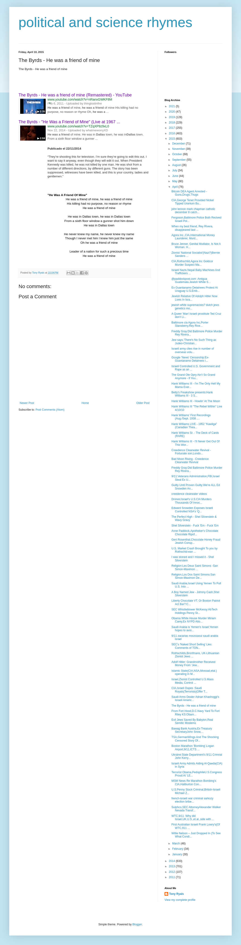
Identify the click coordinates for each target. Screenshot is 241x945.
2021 (172, 106)
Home (85, 403)
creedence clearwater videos (189, 494)
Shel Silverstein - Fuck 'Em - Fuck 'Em (195, 525)
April (175, 186)
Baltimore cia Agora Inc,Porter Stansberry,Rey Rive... (189, 324)
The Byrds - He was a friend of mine (193, 705)
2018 (172, 122)
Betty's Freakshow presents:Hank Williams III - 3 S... (192, 394)
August (177, 165)
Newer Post (27, 403)
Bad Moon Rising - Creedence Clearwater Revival (190, 460)
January (177, 854)
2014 (172, 861)
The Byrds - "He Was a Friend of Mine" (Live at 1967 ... (69, 122)
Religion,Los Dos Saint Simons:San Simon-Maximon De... (193, 576)
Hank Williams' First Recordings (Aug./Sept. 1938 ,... (191, 417)
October (177, 154)
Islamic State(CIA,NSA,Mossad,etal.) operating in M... (194, 672)
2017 (172, 127)
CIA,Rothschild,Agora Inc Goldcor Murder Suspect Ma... (192, 263)
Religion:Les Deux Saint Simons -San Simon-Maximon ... (194, 567)
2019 (172, 117)
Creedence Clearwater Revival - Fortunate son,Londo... (191, 452)
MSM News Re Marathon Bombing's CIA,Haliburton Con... (193, 782)
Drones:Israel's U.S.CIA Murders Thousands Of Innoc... (191, 501)
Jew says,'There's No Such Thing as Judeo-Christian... (193, 341)
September (179, 159)
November (179, 149)
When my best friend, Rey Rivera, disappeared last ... (192, 228)
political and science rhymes (105, 22)
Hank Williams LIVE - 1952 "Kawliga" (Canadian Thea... (194, 425)
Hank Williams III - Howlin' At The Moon (195, 401)
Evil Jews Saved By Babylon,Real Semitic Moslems (192, 721)
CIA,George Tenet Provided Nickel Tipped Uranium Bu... (192, 202)
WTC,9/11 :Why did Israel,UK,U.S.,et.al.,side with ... (192, 817)
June (175, 176)
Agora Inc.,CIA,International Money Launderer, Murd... (193, 237)
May (175, 181)
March (176, 843)
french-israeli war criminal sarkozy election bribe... (192, 800)
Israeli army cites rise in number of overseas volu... (192, 350)
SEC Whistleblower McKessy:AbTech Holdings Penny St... (194, 611)
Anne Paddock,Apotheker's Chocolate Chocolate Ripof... (194, 532)
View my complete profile (180, 900)
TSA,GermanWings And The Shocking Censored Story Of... (195, 739)
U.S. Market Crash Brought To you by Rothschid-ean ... (194, 550)
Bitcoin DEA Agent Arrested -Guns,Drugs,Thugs (189, 193)
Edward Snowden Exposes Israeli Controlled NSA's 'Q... (192, 509)
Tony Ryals (176, 894)
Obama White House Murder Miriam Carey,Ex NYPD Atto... (193, 620)
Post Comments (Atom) (49, 409)
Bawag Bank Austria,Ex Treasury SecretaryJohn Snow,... (191, 730)
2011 (172, 877)
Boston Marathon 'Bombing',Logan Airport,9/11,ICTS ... (192, 747)
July (175, 170)
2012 (172, 872)
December (179, 143)
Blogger (137, 924)
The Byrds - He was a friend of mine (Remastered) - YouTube (75, 95)
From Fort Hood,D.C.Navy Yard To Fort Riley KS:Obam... (195, 712)
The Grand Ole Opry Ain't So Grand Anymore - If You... (193, 376)
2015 (172, 138)
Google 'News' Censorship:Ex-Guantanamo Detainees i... (190, 359)
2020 (172, 111)
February (178, 848)
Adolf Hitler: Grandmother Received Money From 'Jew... (193, 663)
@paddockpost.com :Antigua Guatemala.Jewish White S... (191, 280)
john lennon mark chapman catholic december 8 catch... (193, 210)
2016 (172, 133)
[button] (49, 103)
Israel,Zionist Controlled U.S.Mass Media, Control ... (192, 681)
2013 (172, 866)
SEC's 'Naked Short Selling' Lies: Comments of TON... (191, 646)
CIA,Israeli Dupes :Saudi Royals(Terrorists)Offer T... (189, 689)
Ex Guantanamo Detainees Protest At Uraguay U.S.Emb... (194, 289)
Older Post (142, 403)
